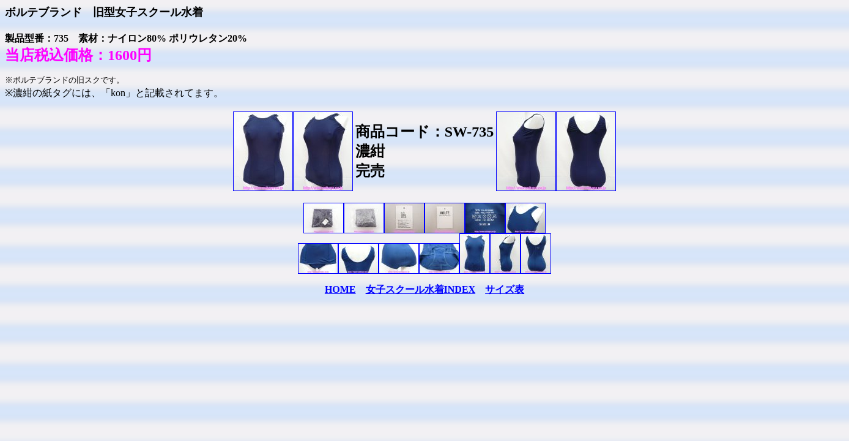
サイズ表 (504, 289)
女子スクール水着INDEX (421, 289)
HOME (340, 289)
